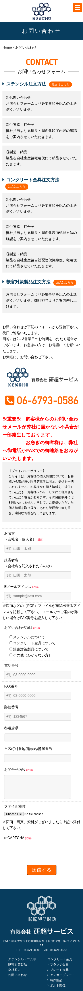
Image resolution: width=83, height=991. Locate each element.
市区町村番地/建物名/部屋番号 (28, 749)
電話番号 (11, 665)
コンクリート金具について (33, 643)
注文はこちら (60, 84)
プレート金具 (59, 974)
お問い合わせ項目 (22, 627)
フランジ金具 (59, 969)
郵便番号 (11, 707)
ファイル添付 (14, 811)
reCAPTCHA (17, 842)
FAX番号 (11, 686)
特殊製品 (56, 984)
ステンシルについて (27, 637)
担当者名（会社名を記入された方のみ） (29, 563)
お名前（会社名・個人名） (23, 536)
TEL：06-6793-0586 (28, 954)
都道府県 (11, 728)
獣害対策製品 (17, 969)
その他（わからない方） (31, 655)
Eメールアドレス (21, 587)
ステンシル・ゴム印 (22, 963)
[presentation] (37, 856)
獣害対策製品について (29, 649)
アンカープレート (62, 979)
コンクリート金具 (59, 963)
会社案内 (14, 974)
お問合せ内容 (18, 769)
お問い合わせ (17, 979)
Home (7, 47)
